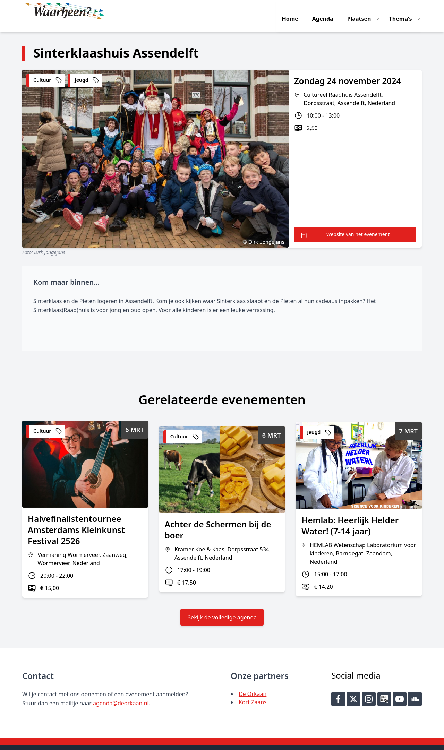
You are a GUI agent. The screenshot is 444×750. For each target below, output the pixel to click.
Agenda (324, 11)
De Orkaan (252, 683)
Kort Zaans (253, 692)
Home (291, 11)
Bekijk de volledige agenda (222, 607)
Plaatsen (361, 11)
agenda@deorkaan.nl (121, 693)
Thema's (403, 11)
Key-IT (325, 741)
